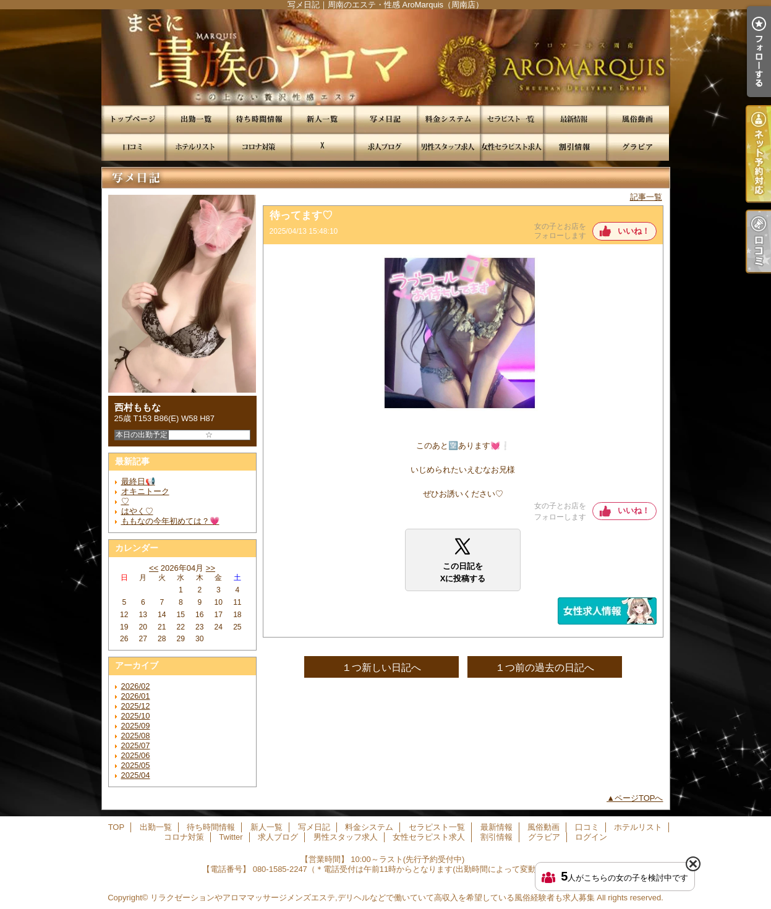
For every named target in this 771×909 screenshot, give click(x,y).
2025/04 (135, 775)
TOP (132, 119)
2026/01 (135, 696)
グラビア (637, 147)
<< (153, 568)
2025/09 (135, 725)
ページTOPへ (639, 798)
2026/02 (135, 686)
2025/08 (135, 735)
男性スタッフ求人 (448, 147)
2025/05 (135, 765)
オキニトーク (145, 491)
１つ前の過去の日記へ (544, 667)
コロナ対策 (259, 147)
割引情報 (574, 147)
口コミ (132, 147)
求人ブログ (385, 147)
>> (210, 568)
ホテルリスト (196, 147)
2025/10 (135, 715)
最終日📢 (138, 481)
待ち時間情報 (259, 119)
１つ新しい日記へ (381, 667)
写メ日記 (385, 119)
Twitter (322, 147)
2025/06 (135, 755)
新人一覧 (322, 119)
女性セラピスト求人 (511, 147)
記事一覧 (646, 197)
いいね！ (634, 231)
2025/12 (135, 706)
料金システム (448, 119)
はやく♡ (137, 511)
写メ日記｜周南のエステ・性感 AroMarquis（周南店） (385, 57)
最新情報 (574, 119)
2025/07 (135, 745)
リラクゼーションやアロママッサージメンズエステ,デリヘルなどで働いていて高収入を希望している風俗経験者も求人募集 (372, 897)
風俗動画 (637, 119)
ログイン (591, 837)
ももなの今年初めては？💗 (170, 521)
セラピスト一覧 (511, 119)
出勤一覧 (196, 119)
